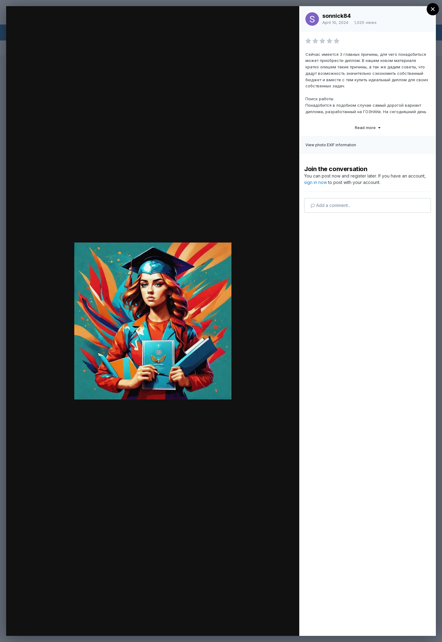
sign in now (315, 182)
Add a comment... (331, 205)
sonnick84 (336, 16)
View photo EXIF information (330, 145)
